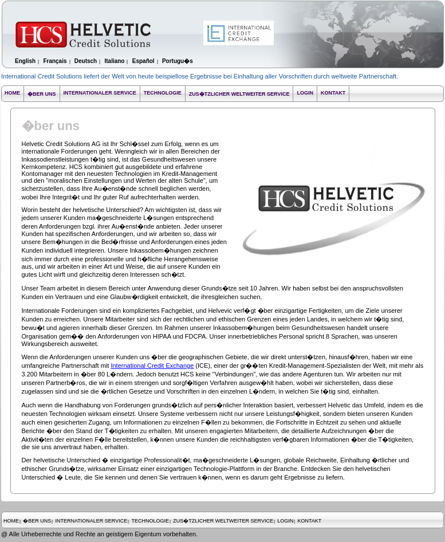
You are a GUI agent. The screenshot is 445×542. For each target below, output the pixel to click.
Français (54, 61)
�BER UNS (41, 94)
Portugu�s (177, 61)
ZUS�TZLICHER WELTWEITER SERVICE (239, 94)
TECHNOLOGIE (163, 93)
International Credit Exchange (152, 365)
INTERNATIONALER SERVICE (100, 93)
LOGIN (305, 93)
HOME (12, 93)
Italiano (114, 61)
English (25, 61)
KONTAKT (333, 93)
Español (143, 61)
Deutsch (85, 61)
